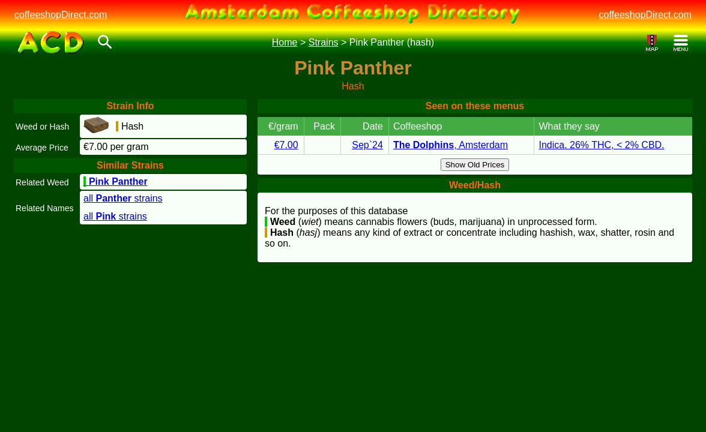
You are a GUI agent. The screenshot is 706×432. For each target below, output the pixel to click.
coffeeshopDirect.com (60, 15)
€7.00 (286, 145)
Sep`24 (367, 145)
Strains (324, 42)
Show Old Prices (475, 164)
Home (285, 42)
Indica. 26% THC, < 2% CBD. (601, 145)
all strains (123, 198)
